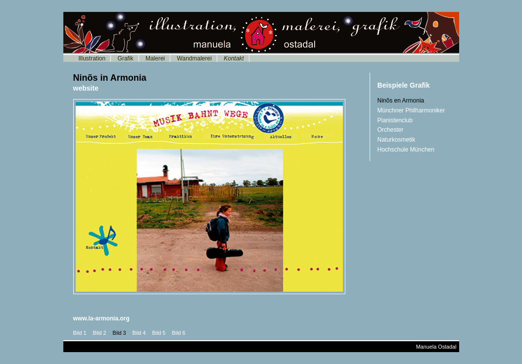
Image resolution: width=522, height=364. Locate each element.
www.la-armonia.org (101, 318)
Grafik (126, 58)
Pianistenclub (395, 120)
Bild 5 (159, 333)
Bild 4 (139, 333)
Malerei (155, 58)
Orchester (391, 129)
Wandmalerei (194, 58)
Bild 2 (99, 333)
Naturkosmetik (397, 139)
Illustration (92, 58)
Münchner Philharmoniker (411, 110)
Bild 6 (179, 333)
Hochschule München (406, 149)
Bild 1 (80, 333)
